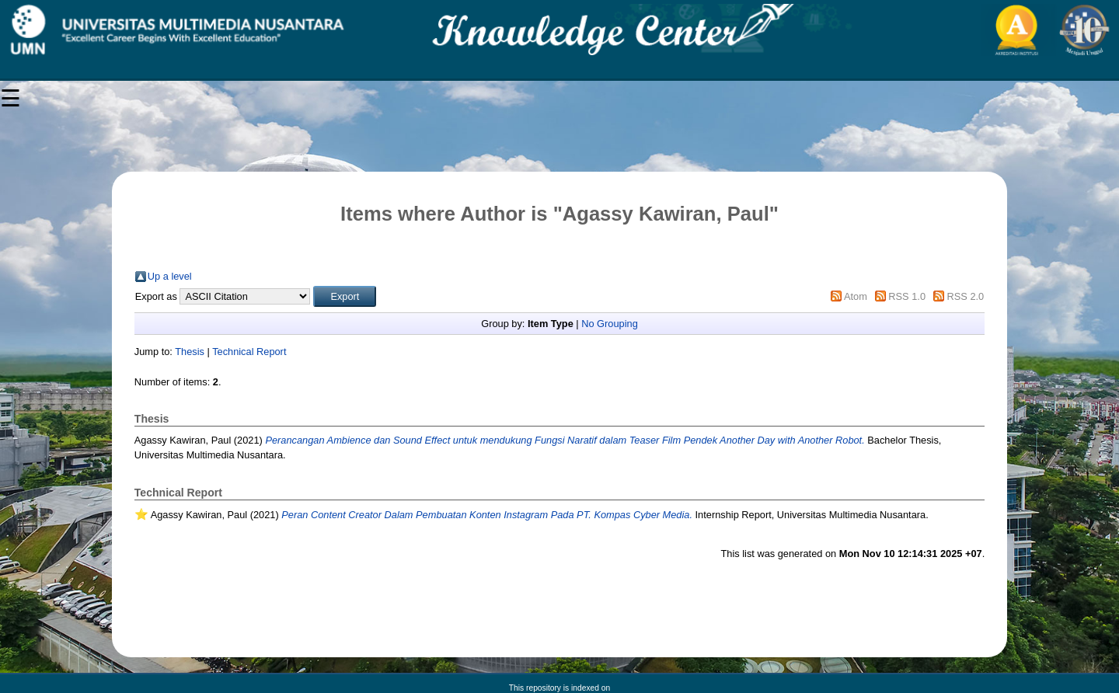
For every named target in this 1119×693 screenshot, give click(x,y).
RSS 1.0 (907, 296)
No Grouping (609, 323)
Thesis (189, 351)
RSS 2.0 (966, 296)
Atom (855, 296)
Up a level (170, 276)
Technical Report (249, 351)
